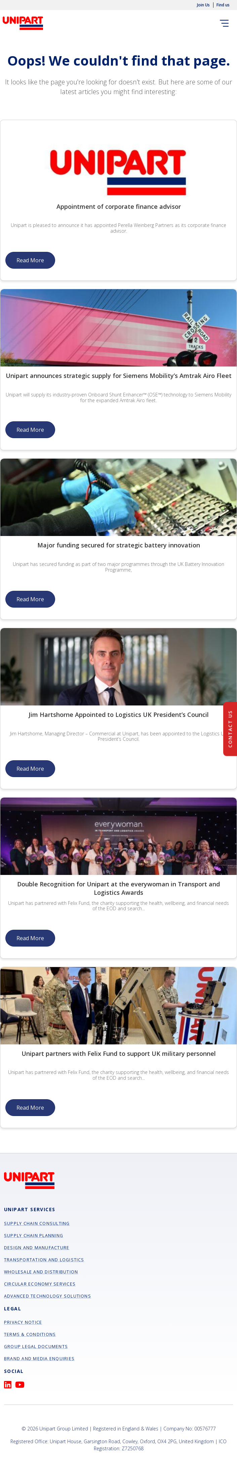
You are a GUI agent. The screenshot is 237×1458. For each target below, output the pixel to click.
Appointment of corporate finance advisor (118, 206)
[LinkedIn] (9, 1386)
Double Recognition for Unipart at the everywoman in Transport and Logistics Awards (118, 888)
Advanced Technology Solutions (47, 1296)
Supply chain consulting (37, 1223)
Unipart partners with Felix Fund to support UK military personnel (119, 1053)
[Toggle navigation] (225, 23)
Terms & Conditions (30, 1334)
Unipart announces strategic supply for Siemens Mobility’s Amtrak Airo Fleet (119, 376)
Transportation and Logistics (44, 1260)
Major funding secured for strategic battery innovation (118, 545)
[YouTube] (21, 1386)
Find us (223, 5)
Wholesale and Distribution (41, 1272)
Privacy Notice (23, 1322)
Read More (30, 260)
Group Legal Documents (36, 1346)
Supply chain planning (33, 1235)
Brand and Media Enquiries (39, 1358)
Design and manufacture (36, 1248)
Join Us (203, 5)
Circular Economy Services (40, 1284)
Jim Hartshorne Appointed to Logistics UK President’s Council (119, 715)
